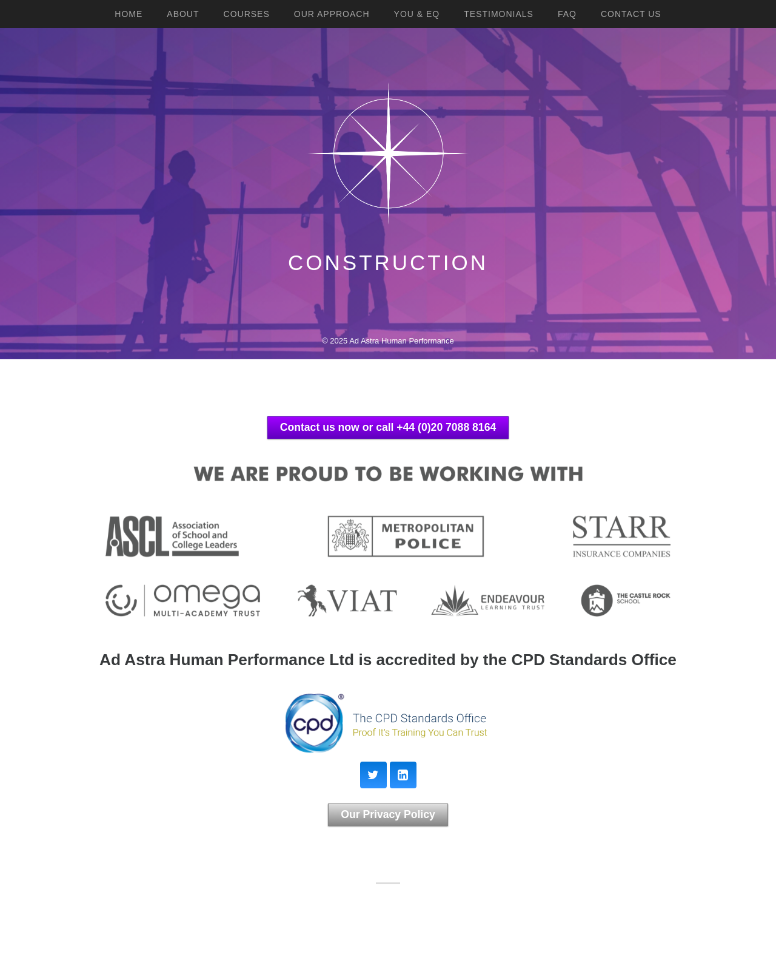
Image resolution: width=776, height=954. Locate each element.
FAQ (567, 14)
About (183, 14)
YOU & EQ (417, 14)
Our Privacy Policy (388, 814)
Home (128, 14)
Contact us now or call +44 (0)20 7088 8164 (388, 427)
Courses (247, 14)
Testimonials (499, 14)
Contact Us (631, 14)
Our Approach (332, 14)
